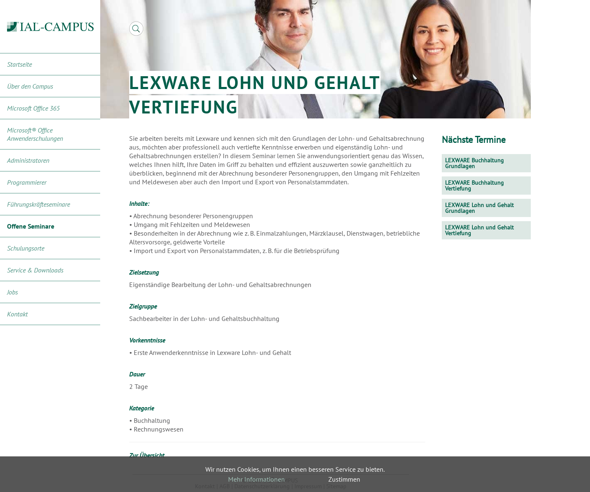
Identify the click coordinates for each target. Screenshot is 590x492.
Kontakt (17, 314)
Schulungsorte (25, 248)
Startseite (19, 64)
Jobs (12, 292)
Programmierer (26, 182)
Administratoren (28, 160)
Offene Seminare (30, 226)
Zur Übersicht (146, 455)
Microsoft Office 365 (33, 108)
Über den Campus (30, 86)
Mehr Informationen (256, 479)
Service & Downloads (35, 270)
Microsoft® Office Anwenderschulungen (35, 134)
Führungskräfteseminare (38, 204)
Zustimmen (344, 479)
